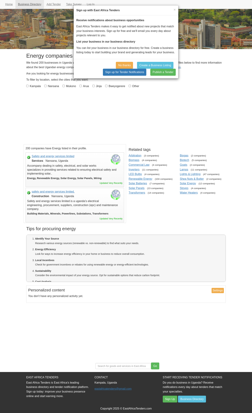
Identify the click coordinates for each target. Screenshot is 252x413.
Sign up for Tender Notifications (124, 72)
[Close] (175, 9)
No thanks (124, 65)
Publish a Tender (163, 72)
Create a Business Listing (155, 65)
